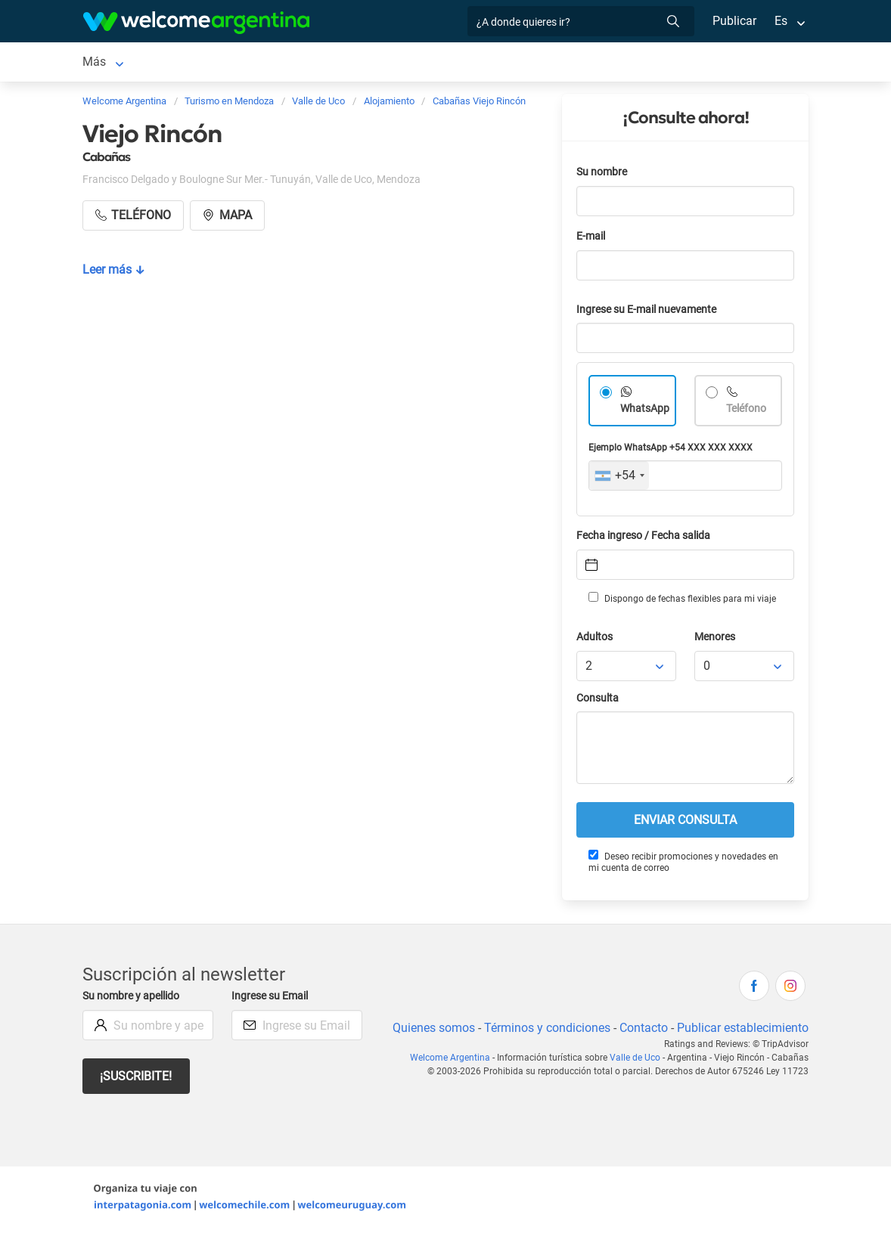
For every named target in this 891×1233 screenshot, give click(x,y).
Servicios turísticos (455, 63)
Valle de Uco (115, 63)
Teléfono (747, 411)
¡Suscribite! (136, 1079)
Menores (715, 640)
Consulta (597, 701)
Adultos (595, 640)
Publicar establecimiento (742, 1031)
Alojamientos (211, 63)
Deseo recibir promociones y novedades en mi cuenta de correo (683, 864)
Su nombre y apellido (133, 999)
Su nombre (602, 175)
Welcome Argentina (455, 1060)
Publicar (734, 21)
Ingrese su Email (271, 999)
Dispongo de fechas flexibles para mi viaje (681, 601)
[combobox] (619, 478)
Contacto (641, 1031)
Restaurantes (560, 63)
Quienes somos (429, 1031)
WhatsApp (645, 411)
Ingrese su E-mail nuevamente (650, 312)
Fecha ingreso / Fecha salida (646, 538)
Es (781, 21)
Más (626, 63)
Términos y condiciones (544, 1031)
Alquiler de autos (341, 63)
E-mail (592, 239)
